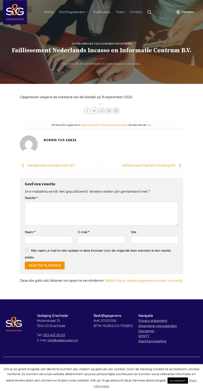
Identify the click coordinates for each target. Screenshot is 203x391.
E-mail (83, 232)
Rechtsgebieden (73, 12)
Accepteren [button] (178, 380)
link (149, 124)
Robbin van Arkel (127, 63)
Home (49, 12)
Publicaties (101, 12)
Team (120, 12)
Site (133, 232)
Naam (30, 232)
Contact (136, 12)
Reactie (31, 198)
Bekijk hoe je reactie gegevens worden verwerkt (143, 280)
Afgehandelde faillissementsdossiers (102, 43)
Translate (185, 12)
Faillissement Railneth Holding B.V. (152, 166)
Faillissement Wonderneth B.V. (47, 166)
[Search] (149, 12)
